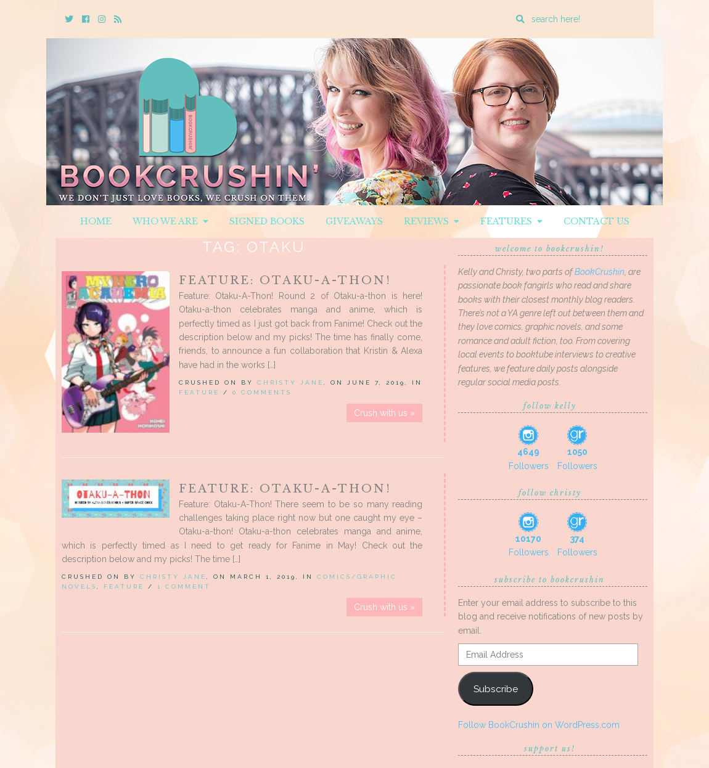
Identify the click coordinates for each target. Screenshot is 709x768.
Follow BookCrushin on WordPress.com (539, 725)
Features (511, 221)
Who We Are (170, 221)
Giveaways (354, 221)
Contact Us (596, 221)
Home (96, 221)
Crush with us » (384, 413)
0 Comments (262, 392)
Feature (199, 392)
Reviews (431, 221)
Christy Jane (290, 382)
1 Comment (184, 586)
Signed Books (267, 221)
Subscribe (495, 689)
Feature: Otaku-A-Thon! (285, 280)
